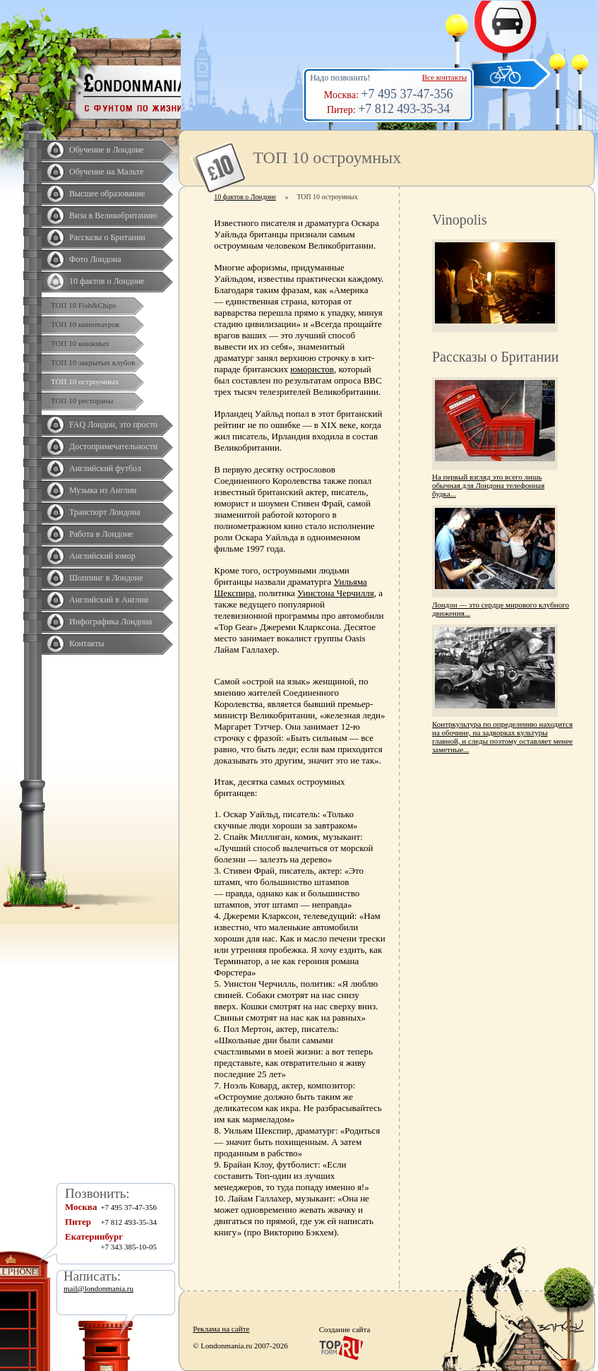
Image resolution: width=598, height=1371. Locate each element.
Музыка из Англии (103, 490)
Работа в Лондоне (101, 534)
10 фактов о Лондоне (107, 281)
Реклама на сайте (221, 1328)
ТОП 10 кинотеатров (85, 324)
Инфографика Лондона (110, 622)
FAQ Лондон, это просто (113, 424)
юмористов (312, 369)
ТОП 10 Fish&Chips (83, 305)
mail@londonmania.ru (98, 1288)
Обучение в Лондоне (106, 150)
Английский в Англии (108, 600)
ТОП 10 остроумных (85, 381)
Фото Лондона (95, 259)
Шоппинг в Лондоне (106, 578)
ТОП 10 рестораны (82, 400)
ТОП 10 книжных (80, 343)
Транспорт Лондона (104, 512)
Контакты (86, 643)
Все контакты (444, 77)
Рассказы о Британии (107, 237)
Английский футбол (105, 468)
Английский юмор (102, 556)
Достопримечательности (113, 446)
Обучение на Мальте (106, 172)
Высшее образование (107, 193)
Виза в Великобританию (113, 215)
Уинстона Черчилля (335, 593)
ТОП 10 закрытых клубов (93, 362)
